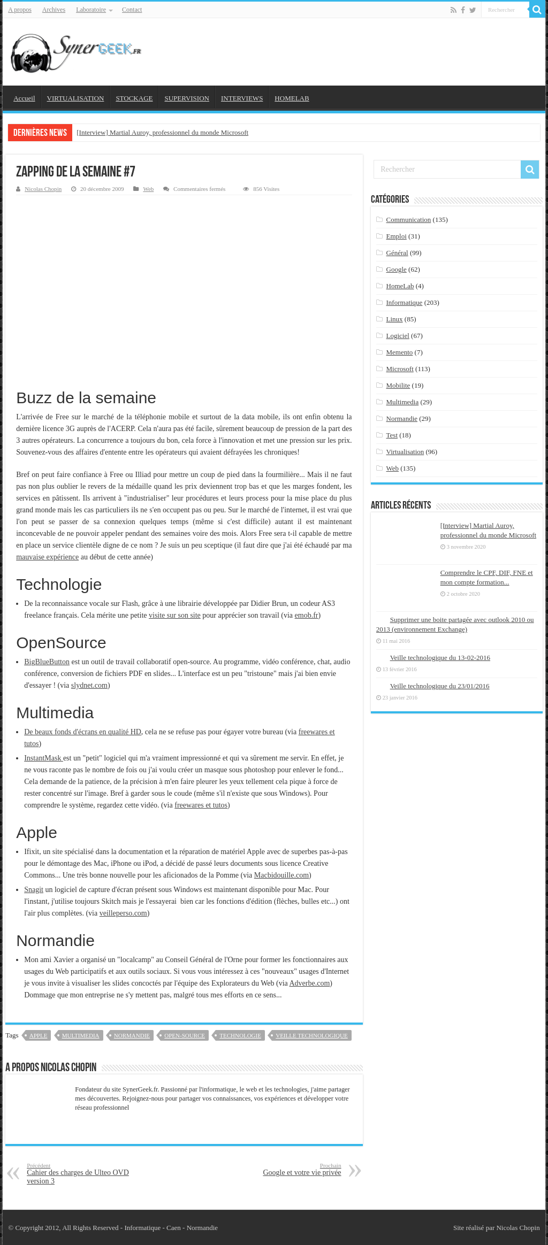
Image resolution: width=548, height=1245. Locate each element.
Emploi (396, 236)
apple (38, 1035)
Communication (408, 220)
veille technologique (312, 1035)
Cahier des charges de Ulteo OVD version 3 (81, 1173)
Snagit (33, 890)
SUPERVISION (186, 98)
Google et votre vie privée (286, 1169)
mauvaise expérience (47, 557)
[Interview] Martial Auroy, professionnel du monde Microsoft (162, 132)
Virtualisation (405, 452)
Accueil (24, 98)
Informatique (404, 302)
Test (392, 435)
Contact (132, 9)
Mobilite (398, 385)
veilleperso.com (123, 913)
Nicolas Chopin (43, 189)
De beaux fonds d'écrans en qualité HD (82, 732)
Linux (394, 319)
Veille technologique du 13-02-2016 (440, 658)
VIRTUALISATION (75, 98)
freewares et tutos (200, 805)
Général (397, 253)
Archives (53, 9)
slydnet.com (89, 685)
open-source (184, 1035)
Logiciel (397, 336)
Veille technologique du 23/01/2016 (440, 686)
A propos (20, 9)
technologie (240, 1035)
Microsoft (400, 369)
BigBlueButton (47, 662)
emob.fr (306, 615)
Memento (399, 352)
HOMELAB (292, 98)
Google (396, 269)
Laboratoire (91, 9)
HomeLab (400, 286)
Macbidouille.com (281, 875)
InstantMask (43, 758)
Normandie (132, 1035)
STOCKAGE (134, 98)
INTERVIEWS (242, 98)
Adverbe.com (309, 983)
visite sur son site (175, 615)
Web (148, 189)
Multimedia (81, 1035)
